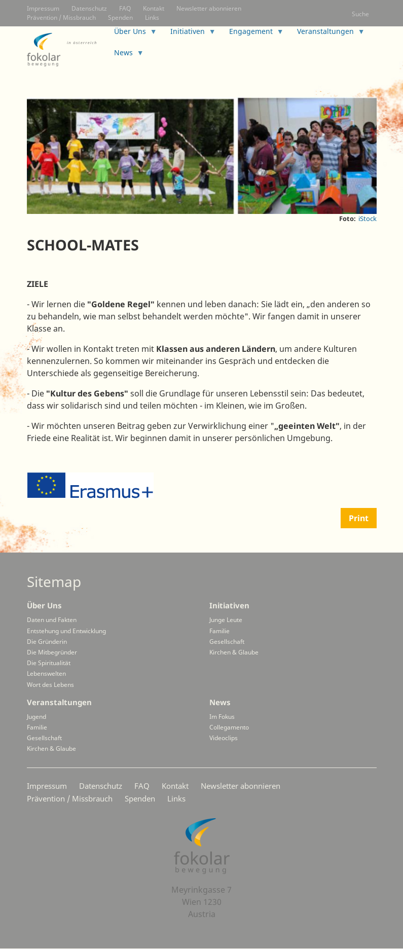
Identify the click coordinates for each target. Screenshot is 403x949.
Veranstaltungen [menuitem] (327, 34)
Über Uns (44, 605)
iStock (367, 218)
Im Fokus (222, 716)
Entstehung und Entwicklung (66, 631)
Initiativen (229, 605)
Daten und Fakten (52, 619)
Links (152, 17)
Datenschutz (89, 8)
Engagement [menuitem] (252, 34)
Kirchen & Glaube (234, 652)
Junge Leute (225, 619)
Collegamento (229, 727)
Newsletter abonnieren (208, 8)
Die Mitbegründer (52, 652)
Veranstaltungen (59, 702)
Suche (360, 14)
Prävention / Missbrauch (61, 17)
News (220, 702)
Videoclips (223, 738)
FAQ (125, 8)
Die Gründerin (47, 641)
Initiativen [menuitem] (189, 34)
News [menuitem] (125, 55)
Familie (219, 631)
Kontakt (153, 8)
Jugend (36, 716)
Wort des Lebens (50, 684)
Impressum (43, 8)
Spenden (120, 17)
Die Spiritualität (48, 663)
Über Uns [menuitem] (131, 34)
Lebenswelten (46, 673)
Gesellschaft (226, 641)
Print (359, 518)
